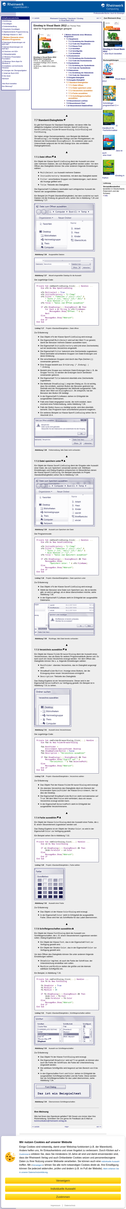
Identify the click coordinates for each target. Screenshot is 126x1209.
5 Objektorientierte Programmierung (15, 32)
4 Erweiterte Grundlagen (11, 29)
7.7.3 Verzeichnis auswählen (80, 91)
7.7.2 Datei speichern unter (79, 88)
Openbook (72, 18)
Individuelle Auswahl (63, 1188)
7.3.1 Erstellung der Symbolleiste (81, 65)
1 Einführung (6, 21)
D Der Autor (6, 76)
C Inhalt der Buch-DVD (10, 73)
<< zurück (35, 18)
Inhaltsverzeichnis (10, 18)
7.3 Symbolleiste (72, 63)
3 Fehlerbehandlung (9, 26)
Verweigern (38, 1165)
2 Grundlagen (7, 24)
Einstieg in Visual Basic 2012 (71, 19)
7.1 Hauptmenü (72, 39)
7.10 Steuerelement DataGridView (79, 106)
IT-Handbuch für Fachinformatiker (110, 128)
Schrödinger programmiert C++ (110, 104)
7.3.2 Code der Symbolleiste (79, 68)
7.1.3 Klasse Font (75, 46)
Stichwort (5, 79)
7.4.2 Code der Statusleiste (78, 75)
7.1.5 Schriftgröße (75, 51)
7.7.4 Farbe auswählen (78, 93)
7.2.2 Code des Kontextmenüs (80, 61)
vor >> (99, 18)
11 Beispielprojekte (9, 54)
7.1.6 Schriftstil (74, 53)
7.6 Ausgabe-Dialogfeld (75, 80)
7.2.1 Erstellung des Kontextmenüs (82, 58)
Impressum (55, 1205)
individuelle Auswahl (110, 1161)
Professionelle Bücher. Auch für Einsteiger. (109, 13)
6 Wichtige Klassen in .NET (12, 34)
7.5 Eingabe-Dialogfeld (75, 77)
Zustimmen (24, 1154)
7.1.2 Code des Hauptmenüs (79, 44)
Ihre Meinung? (7, 86)
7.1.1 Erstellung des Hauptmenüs (81, 41)
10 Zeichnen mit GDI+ (10, 51)
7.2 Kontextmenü (73, 56)
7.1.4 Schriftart (74, 48)
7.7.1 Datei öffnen (75, 85)
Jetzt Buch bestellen (9, 83)
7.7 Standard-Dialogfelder (77, 82)
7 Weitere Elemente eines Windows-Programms (13, 38)
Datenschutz (70, 1205)
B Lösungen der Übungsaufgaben (14, 70)
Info (105, 195)
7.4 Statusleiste (72, 70)
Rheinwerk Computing (58, 18)
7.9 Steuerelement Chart (75, 103)
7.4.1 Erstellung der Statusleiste (80, 73)
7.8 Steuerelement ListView (77, 101)
